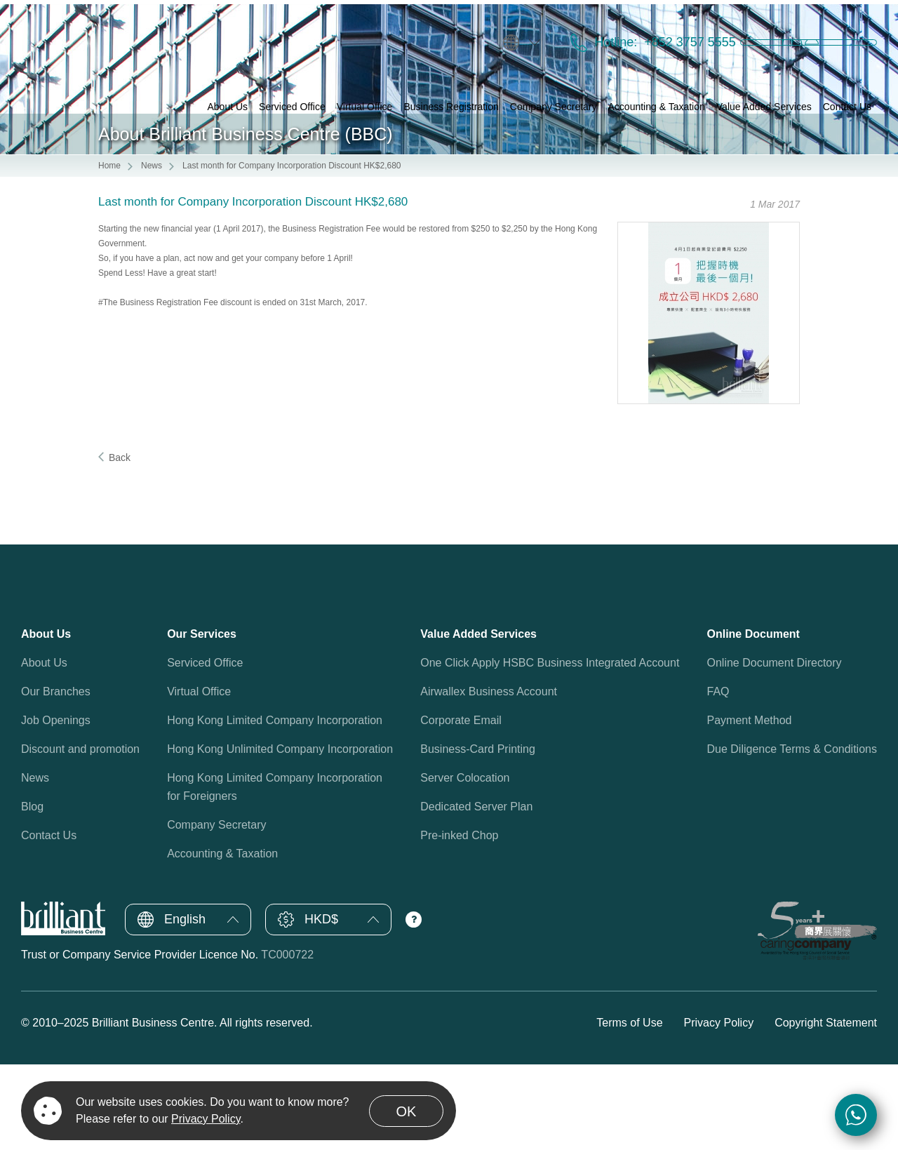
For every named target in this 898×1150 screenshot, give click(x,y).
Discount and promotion (80, 835)
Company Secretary (216, 911)
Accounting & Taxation (222, 940)
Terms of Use (629, 1108)
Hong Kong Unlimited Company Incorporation (280, 835)
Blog (32, 893)
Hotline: (545, 29)
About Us (44, 749)
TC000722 (287, 1041)
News (151, 252)
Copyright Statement (826, 1108)
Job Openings (56, 807)
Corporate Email (461, 807)
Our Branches (56, 778)
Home (109, 252)
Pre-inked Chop (459, 922)
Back (119, 543)
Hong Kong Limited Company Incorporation (274, 807)
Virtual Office (199, 778)
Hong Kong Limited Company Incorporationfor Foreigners (274, 873)
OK (406, 1111)
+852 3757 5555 (618, 29)
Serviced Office (205, 749)
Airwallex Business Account (488, 778)
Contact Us (48, 922)
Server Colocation (464, 864)
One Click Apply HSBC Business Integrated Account (549, 749)
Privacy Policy (719, 1108)
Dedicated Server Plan (476, 893)
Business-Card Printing (477, 835)
